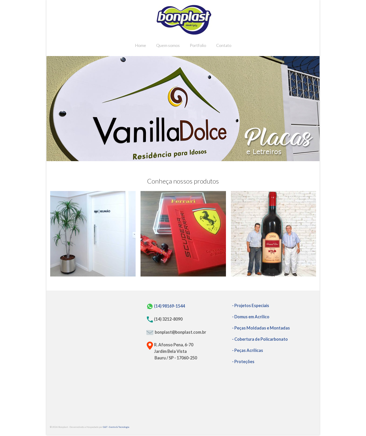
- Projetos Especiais (250, 305)
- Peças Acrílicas (247, 350)
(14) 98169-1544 (169, 305)
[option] (183, 108)
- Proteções (243, 361)
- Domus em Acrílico (250, 316)
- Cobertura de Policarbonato (260, 339)
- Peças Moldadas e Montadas (261, 327)
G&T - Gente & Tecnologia (116, 426)
